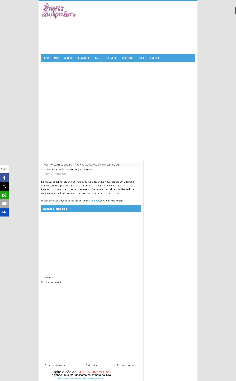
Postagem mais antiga (127, 365)
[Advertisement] (154, 27)
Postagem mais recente (56, 365)
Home (45, 165)
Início (46, 58)
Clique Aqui (94, 200)
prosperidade (65, 165)
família (53, 165)
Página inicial (92, 365)
